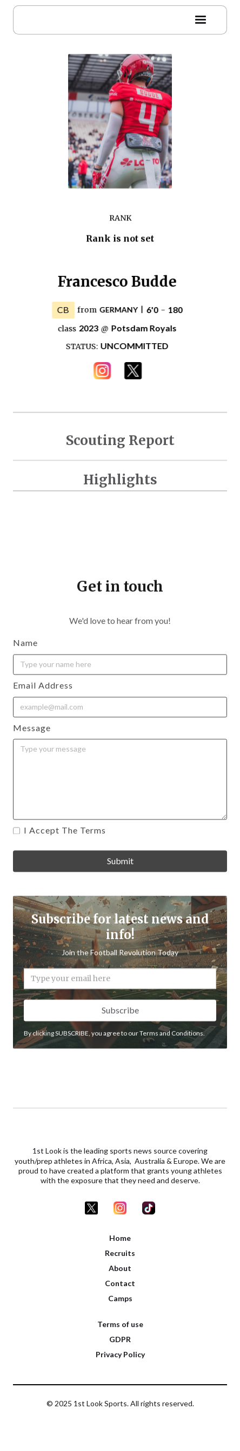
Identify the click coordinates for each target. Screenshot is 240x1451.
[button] (200, 17)
